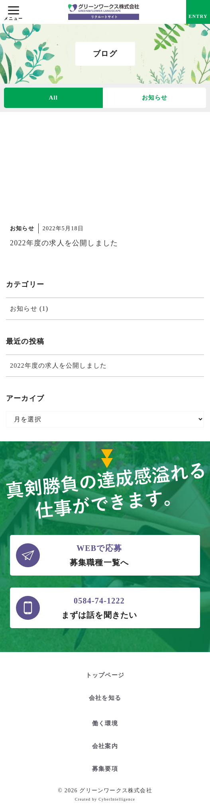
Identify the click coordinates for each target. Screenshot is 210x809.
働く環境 (105, 723)
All (53, 97)
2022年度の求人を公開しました (64, 243)
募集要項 (105, 769)
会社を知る (105, 698)
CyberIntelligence (116, 799)
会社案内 (105, 746)
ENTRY (198, 16)
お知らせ (155, 97)
